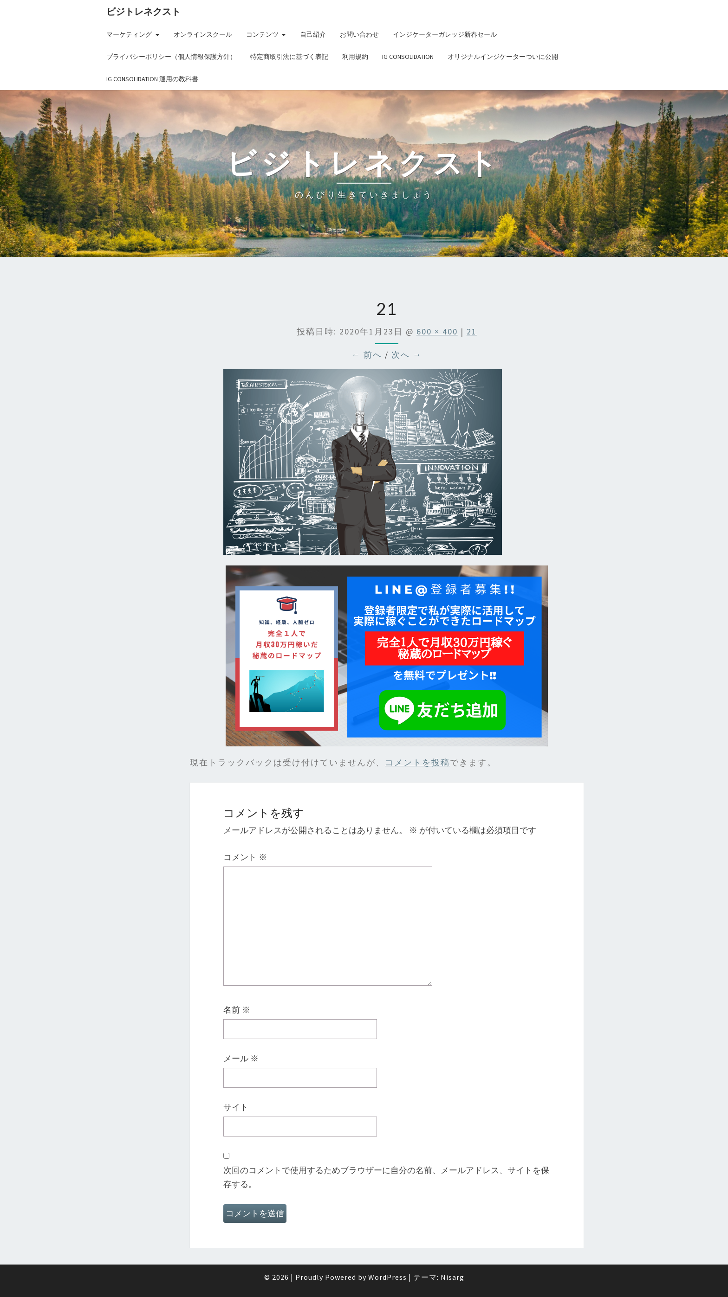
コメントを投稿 (417, 762)
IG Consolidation (408, 56)
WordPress (387, 1277)
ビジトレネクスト (143, 11)
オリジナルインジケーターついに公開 (503, 56)
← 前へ (366, 354)
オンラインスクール (203, 34)
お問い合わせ (359, 34)
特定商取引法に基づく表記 (289, 56)
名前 (236, 1009)
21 (472, 331)
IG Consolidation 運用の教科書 (152, 79)
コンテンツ (262, 34)
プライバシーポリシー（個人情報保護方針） (171, 56)
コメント (245, 857)
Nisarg (452, 1277)
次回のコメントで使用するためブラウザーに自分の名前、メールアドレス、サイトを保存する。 (386, 1177)
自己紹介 (313, 34)
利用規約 (355, 56)
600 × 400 (437, 331)
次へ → (406, 354)
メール (241, 1058)
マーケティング (129, 34)
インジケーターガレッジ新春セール (445, 34)
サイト (235, 1107)
